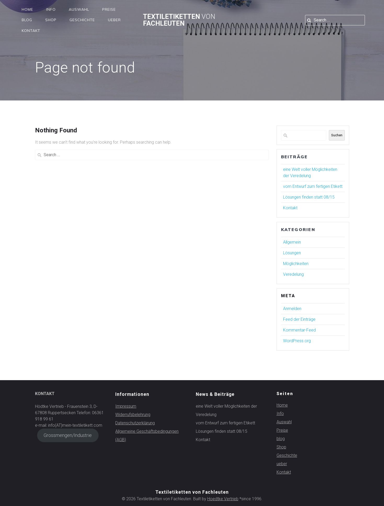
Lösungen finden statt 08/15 (309, 197)
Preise (109, 9)
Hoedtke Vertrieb (222, 498)
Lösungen (292, 252)
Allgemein (292, 242)
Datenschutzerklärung (135, 422)
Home (27, 9)
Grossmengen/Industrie (68, 435)
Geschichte (82, 20)
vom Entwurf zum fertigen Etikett (312, 186)
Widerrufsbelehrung (132, 414)
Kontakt (31, 30)
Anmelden (292, 308)
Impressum (125, 406)
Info (51, 9)
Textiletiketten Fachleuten (179, 20)
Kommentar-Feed (299, 330)
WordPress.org (297, 340)
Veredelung (293, 274)
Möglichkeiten (295, 263)
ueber (114, 20)
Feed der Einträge (299, 319)
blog (27, 20)
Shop (50, 20)
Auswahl (79, 9)
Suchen (336, 135)
